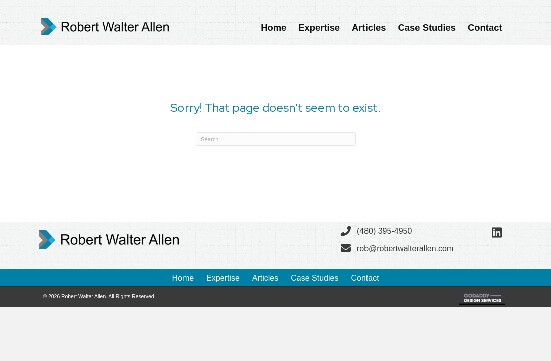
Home (183, 278)
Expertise (223, 278)
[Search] (276, 139)
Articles (265, 278)
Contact (365, 278)
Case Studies (314, 278)
